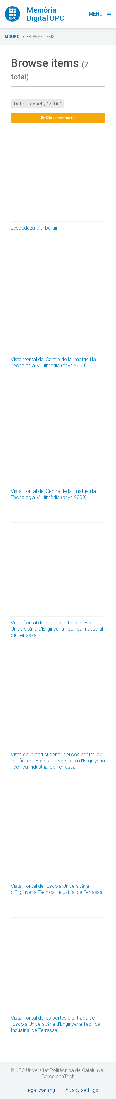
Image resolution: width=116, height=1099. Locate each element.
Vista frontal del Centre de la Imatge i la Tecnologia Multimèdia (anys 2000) (53, 362)
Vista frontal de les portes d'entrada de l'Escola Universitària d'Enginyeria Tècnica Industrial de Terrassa (55, 1024)
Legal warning (40, 1090)
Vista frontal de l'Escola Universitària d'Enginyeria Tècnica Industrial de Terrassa (56, 889)
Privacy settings (81, 1090)
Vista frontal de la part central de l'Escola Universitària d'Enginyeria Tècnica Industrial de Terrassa (57, 629)
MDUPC (12, 36)
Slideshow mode (58, 118)
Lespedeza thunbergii (34, 228)
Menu (100, 14)
